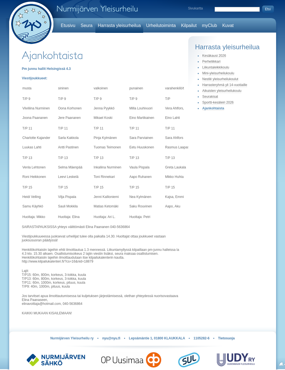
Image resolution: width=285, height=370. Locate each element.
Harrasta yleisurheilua (119, 25)
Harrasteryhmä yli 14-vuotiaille (224, 85)
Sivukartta (195, 8)
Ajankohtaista (213, 108)
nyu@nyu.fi (111, 338)
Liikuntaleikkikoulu (215, 67)
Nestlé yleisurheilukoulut (220, 79)
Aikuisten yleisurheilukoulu (222, 91)
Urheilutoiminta (161, 25)
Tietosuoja (226, 338)
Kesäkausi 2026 (214, 56)
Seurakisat (210, 97)
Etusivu (68, 25)
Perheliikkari (211, 61)
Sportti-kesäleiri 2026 (218, 102)
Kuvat (228, 25)
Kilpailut (189, 25)
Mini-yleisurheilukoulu (218, 73)
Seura (87, 25)
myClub (209, 25)
